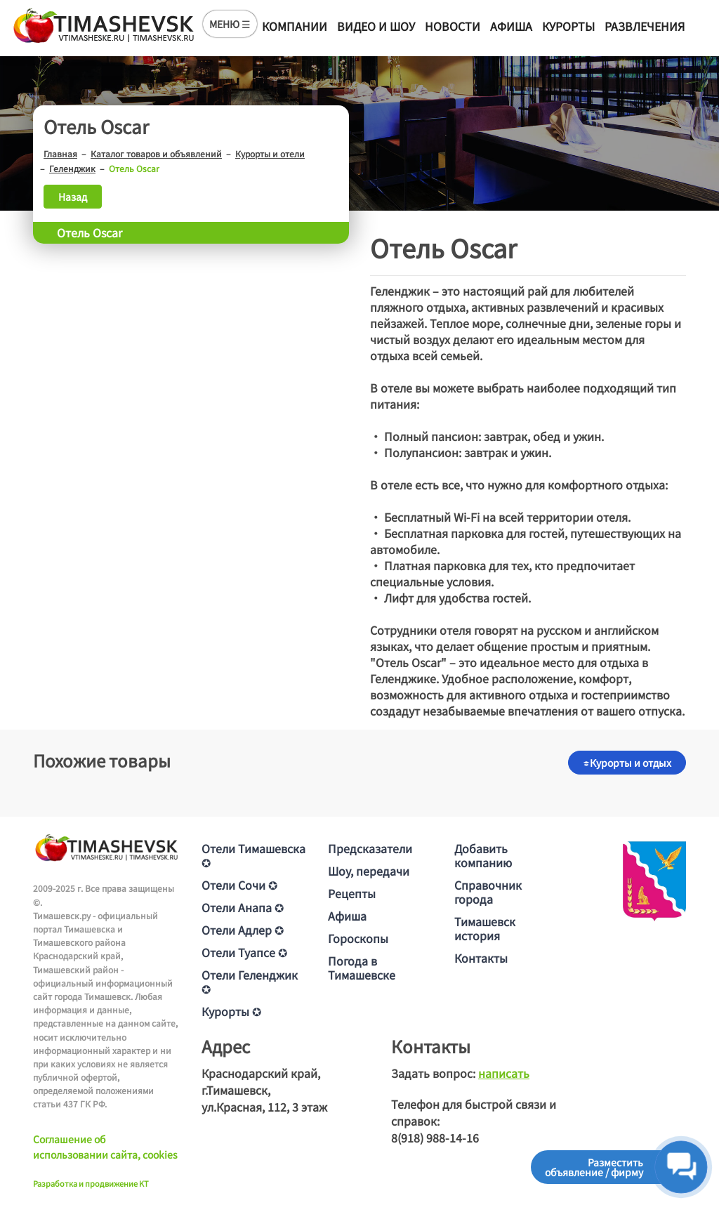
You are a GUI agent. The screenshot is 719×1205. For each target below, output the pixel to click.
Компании (294, 26)
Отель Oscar (89, 232)
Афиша (511, 26)
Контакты (481, 958)
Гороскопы (358, 938)
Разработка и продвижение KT (91, 1183)
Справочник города (488, 892)
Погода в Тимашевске (361, 968)
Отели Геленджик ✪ (250, 982)
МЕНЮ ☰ (230, 24)
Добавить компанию (483, 855)
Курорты (568, 26)
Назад (72, 197)
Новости (452, 26)
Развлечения (645, 26)
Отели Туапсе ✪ (244, 952)
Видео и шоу (376, 26)
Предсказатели (370, 848)
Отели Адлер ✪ (243, 930)
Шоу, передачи (368, 871)
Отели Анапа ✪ (243, 907)
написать (503, 1073)
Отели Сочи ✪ (239, 885)
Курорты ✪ (231, 1011)
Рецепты (352, 893)
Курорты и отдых (627, 762)
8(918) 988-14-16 (435, 1137)
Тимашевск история (484, 928)
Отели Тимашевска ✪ (253, 855)
